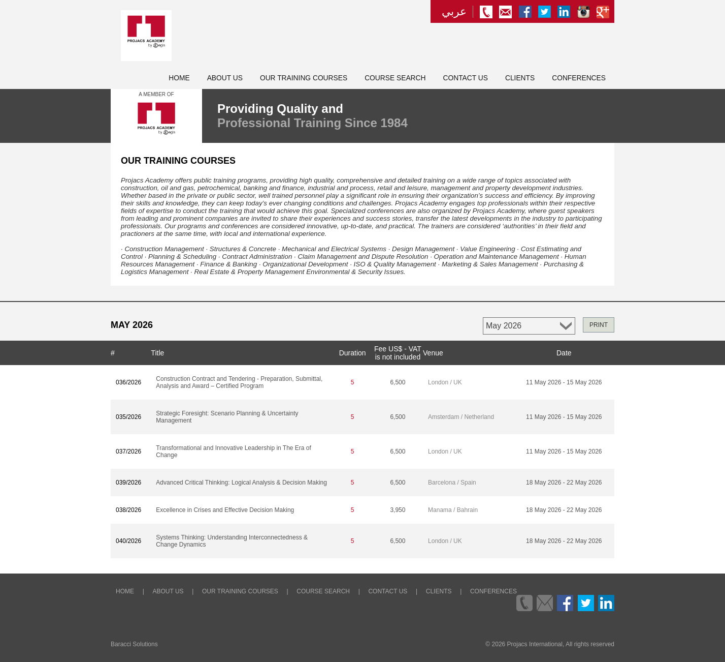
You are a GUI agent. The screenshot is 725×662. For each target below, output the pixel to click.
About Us (225, 78)
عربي (454, 12)
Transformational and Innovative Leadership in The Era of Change (233, 451)
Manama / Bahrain (453, 510)
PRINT (598, 324)
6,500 (397, 382)
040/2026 (128, 541)
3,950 (397, 510)
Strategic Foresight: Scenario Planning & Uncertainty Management (227, 417)
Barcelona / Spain (452, 482)
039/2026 (128, 482)
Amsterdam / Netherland (461, 416)
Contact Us (465, 78)
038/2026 (128, 510)
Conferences (579, 78)
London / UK (445, 382)
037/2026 (128, 451)
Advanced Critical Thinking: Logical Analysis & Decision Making (241, 482)
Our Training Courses (303, 78)
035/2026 (128, 416)
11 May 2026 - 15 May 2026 (564, 382)
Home (179, 78)
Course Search (395, 78)
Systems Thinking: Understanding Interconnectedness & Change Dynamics (232, 541)
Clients (520, 78)
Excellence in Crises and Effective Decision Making (225, 510)
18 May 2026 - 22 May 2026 (564, 482)
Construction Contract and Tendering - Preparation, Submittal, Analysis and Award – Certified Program (239, 382)
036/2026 (128, 382)
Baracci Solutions (134, 644)
